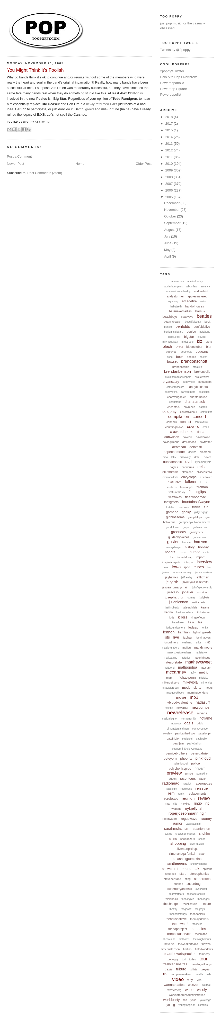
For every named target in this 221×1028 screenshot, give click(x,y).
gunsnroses (199, 537)
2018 (169, 117)
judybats (204, 597)
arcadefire (189, 301)
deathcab (179, 447)
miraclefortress (170, 687)
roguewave (189, 819)
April (168, 256)
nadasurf (203, 702)
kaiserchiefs (189, 607)
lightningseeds (202, 632)
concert (199, 416)
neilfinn (169, 707)
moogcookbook (175, 692)
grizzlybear (196, 532)
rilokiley (185, 803)
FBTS (203, 482)
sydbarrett (201, 889)
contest (185, 422)
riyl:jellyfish (194, 808)
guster (173, 542)
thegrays (200, 909)
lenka (205, 627)
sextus (168, 833)
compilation (178, 416)
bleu (179, 346)
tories (192, 959)
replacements (197, 793)
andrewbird (201, 291)
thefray (174, 909)
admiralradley (195, 281)
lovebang (187, 642)
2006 (169, 190)
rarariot (187, 783)
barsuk (200, 311)
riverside (176, 808)
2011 (169, 157)
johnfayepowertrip (202, 587)
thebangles (187, 899)
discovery (185, 457)
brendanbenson (177, 371)
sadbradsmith (193, 823)
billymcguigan (170, 341)
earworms (188, 467)
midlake (203, 677)
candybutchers (198, 387)
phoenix (186, 758)
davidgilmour (171, 441)
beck (207, 321)
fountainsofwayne (196, 502)
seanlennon (201, 829)
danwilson (171, 437)
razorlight (171, 788)
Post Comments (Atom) (44, 173)
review (204, 798)
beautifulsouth (193, 321)
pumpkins (202, 773)
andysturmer (175, 296)
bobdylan (172, 351)
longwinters (171, 642)
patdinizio (173, 738)
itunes (199, 567)
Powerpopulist (170, 94)
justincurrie (198, 602)
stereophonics (199, 874)
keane (205, 607)
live (176, 637)
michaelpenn (186, 677)
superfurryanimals (179, 889)
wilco (189, 989)
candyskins (171, 391)
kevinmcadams (184, 612)
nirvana (202, 713)
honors (170, 552)
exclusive (174, 482)
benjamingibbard (173, 331)
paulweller (202, 738)
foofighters (171, 502)
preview (174, 773)
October (170, 216)
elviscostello (204, 472)
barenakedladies (180, 311)
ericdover (205, 477)
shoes (201, 839)
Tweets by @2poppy (175, 50)
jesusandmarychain (175, 587)
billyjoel (202, 336)
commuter (206, 412)
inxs (166, 567)
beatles (204, 316)
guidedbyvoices (178, 537)
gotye (186, 527)
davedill (187, 437)
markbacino (170, 657)
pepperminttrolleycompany (187, 748)
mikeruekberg (170, 682)
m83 (207, 642)
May (167, 250)
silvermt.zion (197, 843)
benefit (168, 326)
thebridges (204, 899)
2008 (169, 177)
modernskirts (191, 687)
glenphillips (195, 517)
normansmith (188, 718)
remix (181, 793)
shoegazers (187, 838)
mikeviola (190, 682)
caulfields (204, 391)
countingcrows (174, 427)
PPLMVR (200, 768)
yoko (193, 1000)
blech (167, 346)
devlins (192, 452)
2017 (169, 123)
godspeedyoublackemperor (194, 522)
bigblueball (174, 336)
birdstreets (187, 341)
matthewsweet (198, 662)
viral (199, 979)
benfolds (182, 326)
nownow (176, 723)
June (168, 243)
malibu (186, 647)
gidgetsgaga (201, 512)
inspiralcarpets (171, 562)
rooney (206, 818)
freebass (183, 507)
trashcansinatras (175, 964)
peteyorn (170, 758)
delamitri (195, 447)
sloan (202, 853)
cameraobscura (175, 387)
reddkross (186, 788)
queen (172, 778)
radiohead (171, 783)
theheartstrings (178, 914)
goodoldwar (172, 527)
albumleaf (191, 286)
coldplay (169, 411)
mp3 (194, 697)
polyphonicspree (180, 768)
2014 (169, 137)
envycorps (189, 477)
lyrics (198, 642)
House (182, 552)
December (172, 203)
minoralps (206, 682)
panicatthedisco (185, 733)
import (200, 557)
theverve (169, 943)
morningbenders (197, 692)
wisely (202, 990)
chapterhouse (198, 396)
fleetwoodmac (195, 497)
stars (183, 874)
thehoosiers (197, 913)
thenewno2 (180, 924)
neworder (182, 707)
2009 (169, 170)
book (179, 357)
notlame (205, 718)
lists (167, 637)
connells (171, 421)
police (195, 763)
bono (170, 357)
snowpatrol (170, 869)
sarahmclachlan (176, 828)
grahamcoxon (200, 527)
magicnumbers (170, 647)
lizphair (187, 637)
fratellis (170, 507)
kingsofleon (198, 617)
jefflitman (202, 577)
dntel (197, 457)
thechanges (171, 904)
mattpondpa (187, 667)
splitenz (207, 868)
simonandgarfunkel (182, 854)
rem (171, 793)
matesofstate (172, 662)
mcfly (193, 672)
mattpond (169, 667)
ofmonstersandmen (178, 728)
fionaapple (186, 487)
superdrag (193, 884)
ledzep (193, 627)
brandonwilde (180, 366)
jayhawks (171, 577)
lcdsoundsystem (175, 627)
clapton (203, 407)
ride (175, 803)
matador (185, 657)
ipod (187, 567)
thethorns (184, 939)
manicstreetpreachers (179, 652)
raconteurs (188, 778)
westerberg (174, 989)
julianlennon (178, 602)
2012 (169, 150)
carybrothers (188, 391)
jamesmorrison (203, 572)
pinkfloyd (202, 758)
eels (201, 467)
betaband (204, 331)
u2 (165, 974)
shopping (178, 843)
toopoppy (172, 959)
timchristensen (171, 949)
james (165, 572)
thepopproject (177, 929)
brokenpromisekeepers (178, 377)
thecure (206, 904)
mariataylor (201, 652)
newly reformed (101, 104)
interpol (188, 562)
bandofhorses (194, 306)
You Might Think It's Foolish (35, 70)
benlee (191, 331)
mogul (209, 687)
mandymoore (203, 647)
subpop (178, 883)
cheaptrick (173, 406)
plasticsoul (181, 763)
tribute (181, 969)
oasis (188, 723)
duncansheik (172, 462)
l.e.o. (191, 622)
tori (183, 959)
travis (169, 969)
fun (206, 507)
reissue (201, 788)
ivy (208, 567)
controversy (201, 422)
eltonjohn (187, 472)
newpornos (201, 707)
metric (203, 672)
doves (207, 457)
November (172, 210)
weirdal (206, 985)
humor (195, 552)
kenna (168, 612)
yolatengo (205, 1000)
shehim (204, 833)
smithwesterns (198, 863)
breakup (197, 367)
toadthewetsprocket (180, 954)
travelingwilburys (201, 964)
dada (200, 432)
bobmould (186, 351)
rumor (177, 823)
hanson (186, 542)
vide (209, 974)
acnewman (177, 281)
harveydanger (173, 547)
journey (191, 597)
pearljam (178, 743)
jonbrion (202, 592)
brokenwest (202, 376)
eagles (174, 467)
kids (171, 617)
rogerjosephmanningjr (187, 813)
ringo (198, 803)
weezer (193, 985)
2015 (169, 130)
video (178, 979)
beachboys (170, 317)
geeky (186, 512)
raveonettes (203, 783)
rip (207, 803)
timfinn (187, 949)
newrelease (180, 712)
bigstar (189, 337)
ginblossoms (175, 517)
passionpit (204, 733)
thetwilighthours (202, 939)
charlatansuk (195, 401)
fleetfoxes (175, 497)
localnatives (203, 637)
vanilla (199, 974)
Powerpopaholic (172, 83)
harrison (200, 542)
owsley (167, 733)
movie (181, 697)
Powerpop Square (173, 89)
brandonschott (194, 361)
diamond (205, 451)
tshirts (193, 969)
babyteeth (176, 306)
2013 (169, 143)
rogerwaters (169, 818)
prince (189, 773)
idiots (206, 552)
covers (193, 426)
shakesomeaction (185, 833)
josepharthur (174, 597)
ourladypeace (200, 728)
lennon (169, 632)
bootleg (191, 356)
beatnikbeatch (173, 321)
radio (202, 778)
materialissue (202, 657)
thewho (205, 943)
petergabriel (200, 753)
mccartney (176, 672)
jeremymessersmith (195, 582)
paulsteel (187, 738)
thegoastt (186, 909)
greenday (178, 532)
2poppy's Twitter (172, 71)
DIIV (173, 457)
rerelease (171, 798)
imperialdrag (184, 557)
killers (182, 617)
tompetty (204, 954)
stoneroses (202, 879)
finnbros (171, 487)
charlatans (175, 402)
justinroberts (172, 607)
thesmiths (201, 933)
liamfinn (184, 632)
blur (208, 347)
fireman (202, 487)
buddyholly (189, 381)
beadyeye (187, 316)
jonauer (187, 592)
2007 (169, 184)
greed (89, 109)
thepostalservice (179, 934)
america (205, 286)
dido (165, 457)
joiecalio (173, 592)
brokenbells (202, 372)
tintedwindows (204, 949)
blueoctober (194, 347)
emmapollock (170, 477)
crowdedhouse (181, 432)
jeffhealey (186, 577)
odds (200, 723)
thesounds (169, 939)
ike (171, 557)
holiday (203, 547)
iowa (176, 567)
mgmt (169, 677)
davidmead (189, 441)
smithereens (177, 863)
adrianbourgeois (173, 286)
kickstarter (203, 612)
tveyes (205, 969)
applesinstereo (197, 296)
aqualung (173, 301)
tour (203, 958)
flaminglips (197, 492)
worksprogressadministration (187, 994)
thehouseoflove (176, 919)
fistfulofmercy (177, 492)
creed (205, 427)
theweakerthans (188, 943)
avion (203, 301)
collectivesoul (188, 411)
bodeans (202, 351)
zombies (203, 1005)
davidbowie (203, 437)
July (167, 236)
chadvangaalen (177, 396)
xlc (185, 1000)
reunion (188, 798)
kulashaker (178, 622)
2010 (169, 164)
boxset (172, 361)
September (172, 223)
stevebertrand (172, 878)
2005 (169, 197)
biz (199, 341)
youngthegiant (187, 1005)
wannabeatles (174, 985)
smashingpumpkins (187, 859)
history (190, 547)
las (200, 622)
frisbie (196, 507)
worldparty (171, 1000)
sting (188, 878)
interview (204, 562)
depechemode (174, 452)
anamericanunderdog (178, 291)
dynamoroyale (203, 462)
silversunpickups (187, 849)
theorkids (197, 924)
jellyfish (172, 582)
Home (79, 164)
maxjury (206, 667)
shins (173, 839)
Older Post (143, 164)
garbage (172, 512)
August (169, 230)
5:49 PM (44, 122)
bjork (209, 341)
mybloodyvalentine (178, 702)
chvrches (189, 406)
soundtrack (190, 869)
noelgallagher (170, 718)
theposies (198, 929)
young (170, 1005)
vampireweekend (181, 974)
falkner (191, 481)
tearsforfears (176, 894)
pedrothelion (194, 743)
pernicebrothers (176, 753)
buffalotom (204, 381)
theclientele (190, 903)
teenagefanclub (196, 894)
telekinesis (171, 898)
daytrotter (205, 441)
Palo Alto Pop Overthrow (178, 77)
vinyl (190, 980)
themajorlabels (199, 919)
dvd (188, 461)
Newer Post (15, 164)
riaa (167, 803)
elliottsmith (170, 472)
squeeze (170, 873)
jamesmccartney (182, 572)
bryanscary (171, 382)
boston (203, 357)
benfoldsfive (201, 327)
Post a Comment (19, 156)
